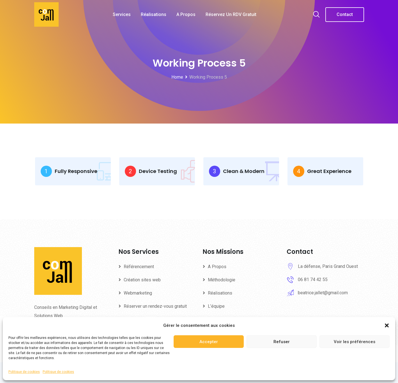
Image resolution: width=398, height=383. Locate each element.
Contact (345, 14)
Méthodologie (221, 279)
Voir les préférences (354, 341)
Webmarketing (138, 293)
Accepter (208, 341)
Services (122, 14)
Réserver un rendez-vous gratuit (155, 306)
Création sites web (142, 279)
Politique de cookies (24, 372)
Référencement (139, 266)
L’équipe (216, 306)
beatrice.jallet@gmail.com (323, 292)
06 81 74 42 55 (313, 279)
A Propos (185, 14)
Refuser (281, 341)
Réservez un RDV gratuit (231, 14)
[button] (387, 325)
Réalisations (153, 14)
